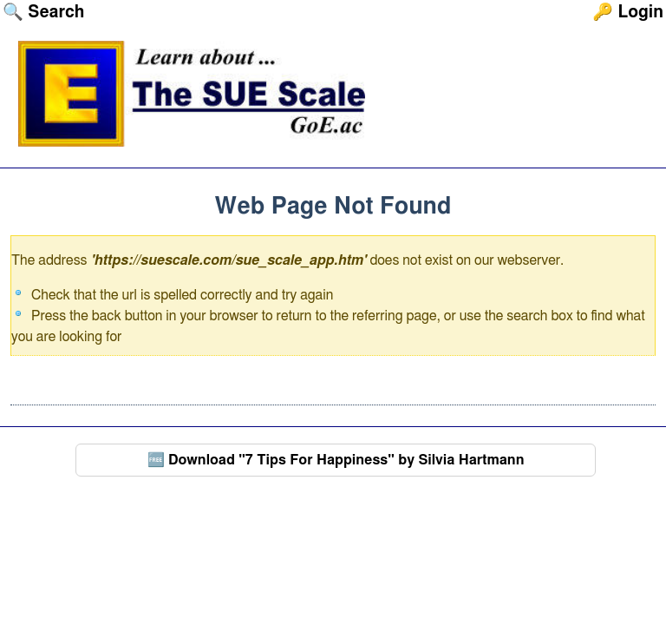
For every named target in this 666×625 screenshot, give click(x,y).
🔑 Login (627, 12)
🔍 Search (43, 12)
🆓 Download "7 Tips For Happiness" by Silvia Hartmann (336, 460)
